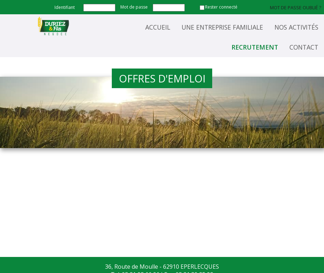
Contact (303, 47)
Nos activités (296, 27)
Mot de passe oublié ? (295, 7)
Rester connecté (221, 7)
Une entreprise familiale (222, 27)
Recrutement (254, 47)
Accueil (157, 27)
